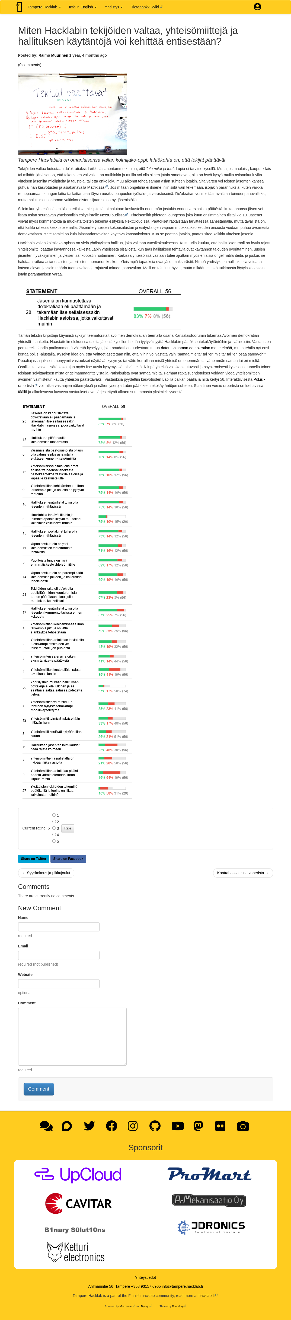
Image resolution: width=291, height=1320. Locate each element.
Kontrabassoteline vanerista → (243, 873)
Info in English (83, 7)
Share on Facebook (68, 859)
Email (23, 946)
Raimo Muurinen (53, 55)
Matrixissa (95, 187)
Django (145, 1306)
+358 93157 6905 (146, 1286)
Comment (27, 1003)
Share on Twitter (33, 859)
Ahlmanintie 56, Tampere (109, 1286)
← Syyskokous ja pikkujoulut (46, 873)
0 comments (29, 65)
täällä (22, 392)
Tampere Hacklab (44, 7)
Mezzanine (126, 1306)
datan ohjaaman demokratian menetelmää (196, 348)
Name (23, 917)
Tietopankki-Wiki (145, 7)
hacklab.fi (207, 1295)
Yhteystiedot (145, 1277)
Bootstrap (178, 1306)
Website (25, 974)
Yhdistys (114, 7)
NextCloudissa (112, 215)
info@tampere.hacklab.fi (182, 1286)
